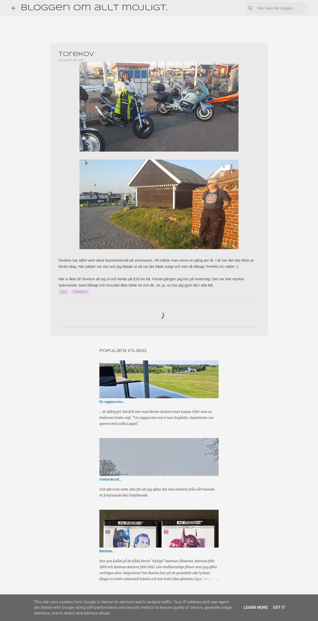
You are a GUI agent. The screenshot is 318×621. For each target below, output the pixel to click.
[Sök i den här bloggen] (281, 8)
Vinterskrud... (110, 479)
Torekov (80, 292)
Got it (279, 607)
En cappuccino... (112, 402)
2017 (63, 292)
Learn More (255, 607)
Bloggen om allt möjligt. (94, 8)
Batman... (106, 551)
